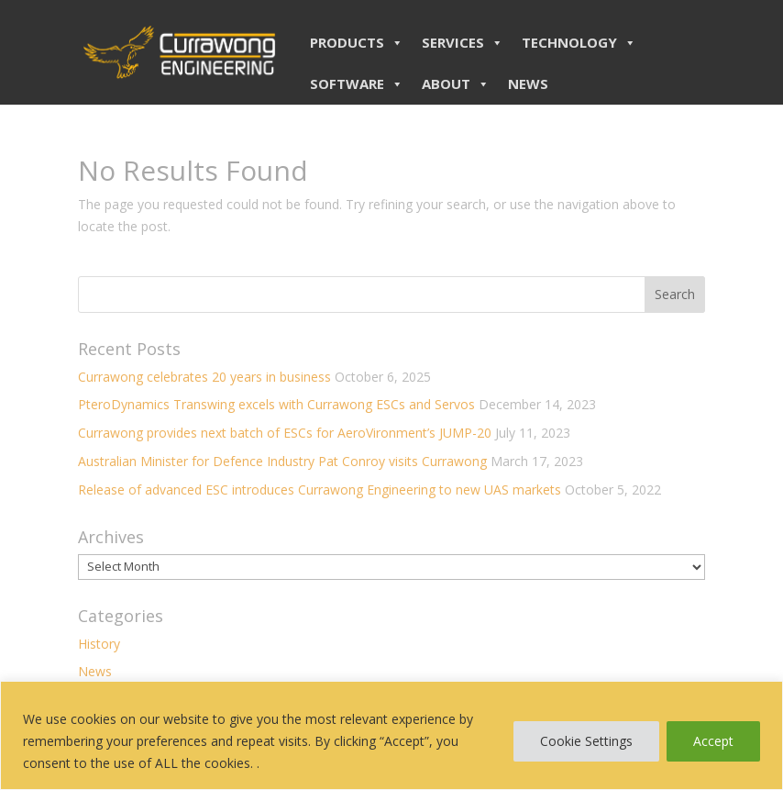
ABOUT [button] (456, 83)
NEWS (528, 83)
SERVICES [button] (462, 42)
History (99, 643)
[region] (391, 735)
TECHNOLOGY (579, 42)
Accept (713, 741)
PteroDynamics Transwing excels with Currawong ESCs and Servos (276, 404)
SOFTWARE (356, 83)
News (95, 671)
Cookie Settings (586, 741)
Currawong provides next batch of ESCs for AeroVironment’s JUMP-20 (284, 432)
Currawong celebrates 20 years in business (204, 376)
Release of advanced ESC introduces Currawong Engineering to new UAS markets (319, 489)
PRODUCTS (356, 42)
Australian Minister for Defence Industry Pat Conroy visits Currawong (282, 461)
